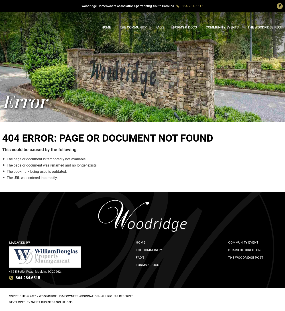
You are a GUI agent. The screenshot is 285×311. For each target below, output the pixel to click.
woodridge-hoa (25, 24)
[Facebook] (280, 6)
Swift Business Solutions (52, 302)
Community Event (243, 242)
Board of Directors (245, 250)
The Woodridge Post (265, 27)
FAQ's (160, 27)
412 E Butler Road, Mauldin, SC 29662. (35, 271)
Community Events (222, 27)
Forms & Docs (185, 27)
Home (106, 27)
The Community (133, 27)
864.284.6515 (193, 6)
